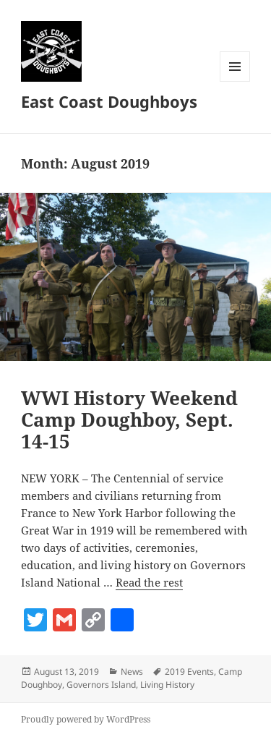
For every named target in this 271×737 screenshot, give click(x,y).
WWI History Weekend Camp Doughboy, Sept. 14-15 (129, 419)
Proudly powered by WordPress (85, 719)
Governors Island (101, 684)
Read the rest (149, 582)
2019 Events (189, 671)
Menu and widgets (235, 81)
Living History (167, 684)
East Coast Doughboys (109, 101)
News (132, 671)
